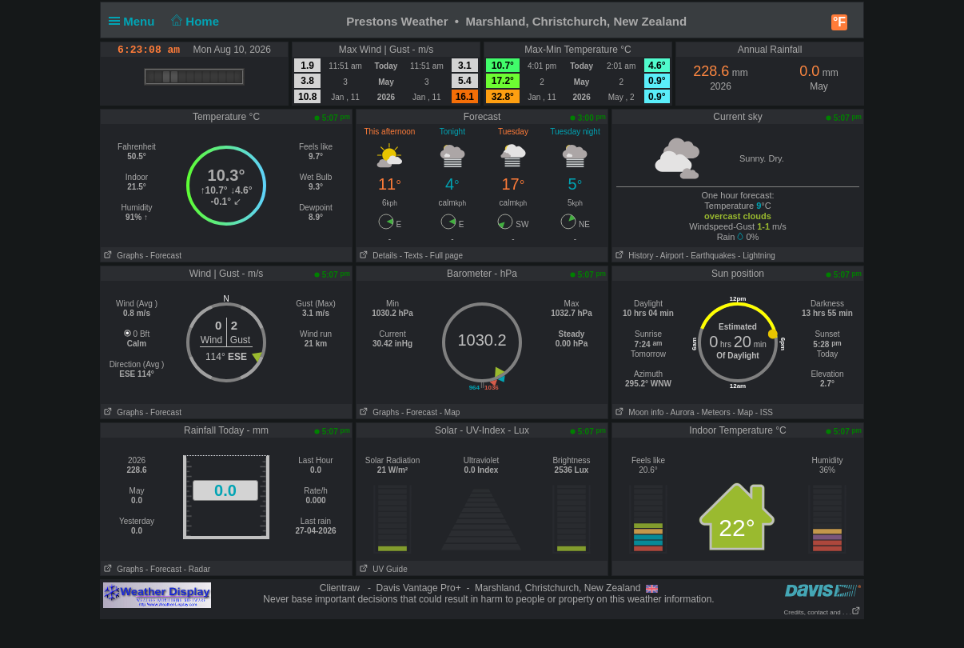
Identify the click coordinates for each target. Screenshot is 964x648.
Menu (135, 21)
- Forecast (163, 255)
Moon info (637, 412)
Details (377, 255)
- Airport (669, 255)
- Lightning (756, 255)
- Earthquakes (710, 255)
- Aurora (680, 412)
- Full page (444, 255)
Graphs (122, 255)
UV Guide (382, 569)
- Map (450, 412)
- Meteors (713, 412)
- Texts (411, 255)
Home (193, 21)
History (632, 255)
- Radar (197, 569)
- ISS (764, 412)
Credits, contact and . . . (822, 612)
